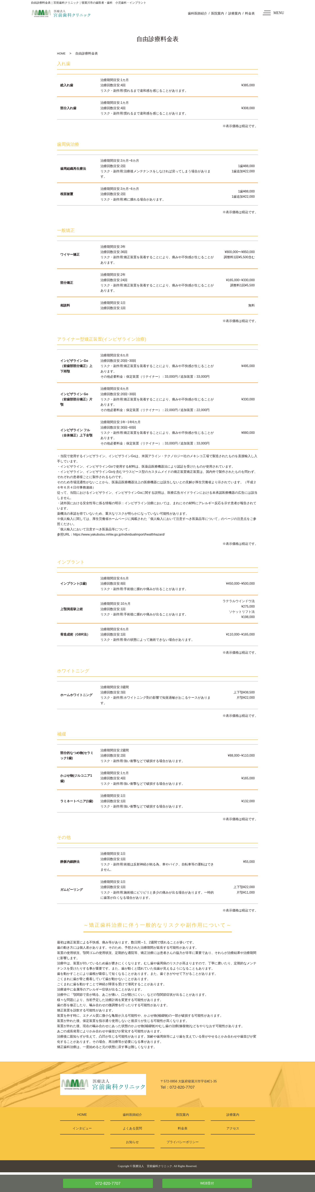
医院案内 (217, 13)
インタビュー (82, 1128)
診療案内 (234, 13)
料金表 (250, 13)
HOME (61, 53)
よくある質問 (132, 1128)
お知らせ (132, 1142)
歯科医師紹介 (197, 13)
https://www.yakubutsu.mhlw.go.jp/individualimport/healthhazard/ (119, 534)
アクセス (232, 1128)
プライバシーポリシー (183, 1142)
